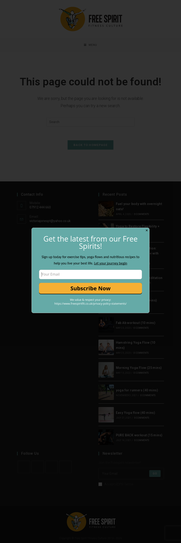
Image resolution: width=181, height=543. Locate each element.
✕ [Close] (146, 230)
